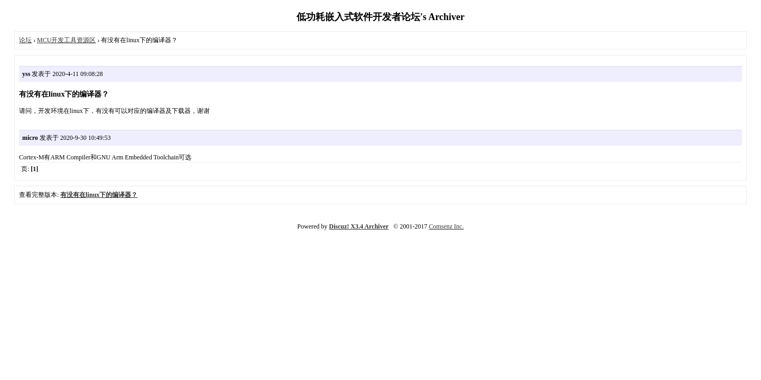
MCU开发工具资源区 (66, 40)
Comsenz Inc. (446, 226)
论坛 (25, 40)
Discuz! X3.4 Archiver (359, 226)
